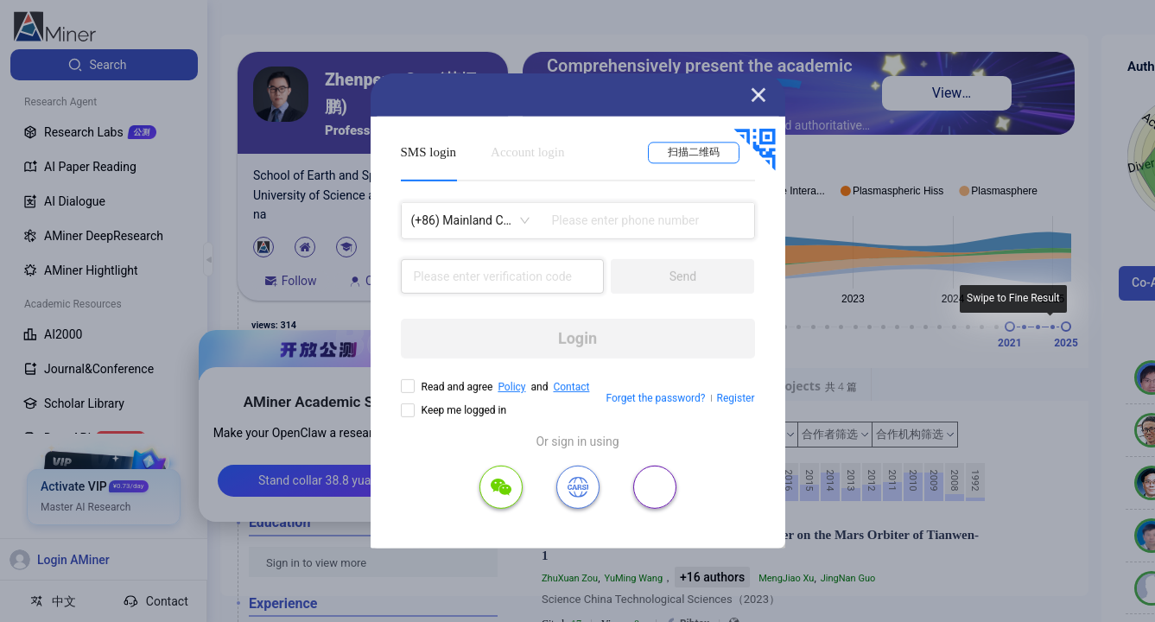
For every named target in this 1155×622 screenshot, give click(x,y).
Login (577, 338)
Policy (511, 387)
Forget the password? (655, 398)
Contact (571, 387)
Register (736, 398)
